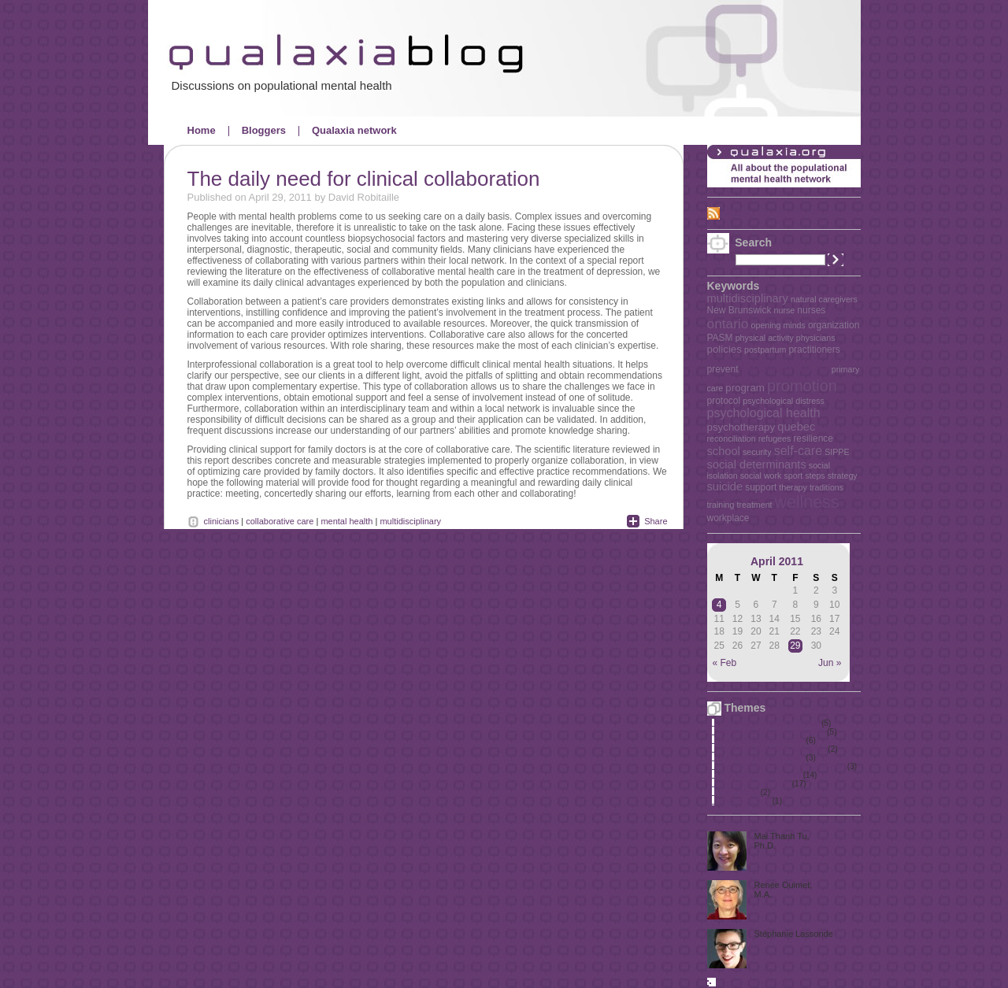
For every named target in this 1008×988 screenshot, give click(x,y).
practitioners (813, 349)
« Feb (725, 662)
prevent (723, 369)
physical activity (765, 337)
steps (815, 475)
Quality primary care (755, 783)
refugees (774, 438)
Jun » (829, 662)
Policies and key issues (760, 775)
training (721, 504)
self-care (798, 450)
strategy (843, 475)
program (745, 388)
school (723, 451)
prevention (785, 365)
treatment (755, 504)
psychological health (764, 413)
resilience (813, 438)
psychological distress (784, 400)
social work (761, 475)
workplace (728, 518)
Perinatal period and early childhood (783, 766)
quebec (796, 426)
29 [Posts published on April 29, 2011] (795, 645)
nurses (811, 310)
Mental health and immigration (772, 731)
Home (201, 130)
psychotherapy (741, 427)
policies (724, 349)
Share (655, 521)
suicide (725, 486)
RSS (733, 212)
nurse (784, 310)
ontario (728, 323)
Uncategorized (745, 801)
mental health (346, 521)
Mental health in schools (762, 740)
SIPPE (837, 452)
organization (833, 325)
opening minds (778, 325)
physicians (816, 337)
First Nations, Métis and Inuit (770, 723)
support (760, 487)
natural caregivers (824, 299)
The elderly (739, 792)
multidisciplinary (747, 298)
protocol (724, 400)
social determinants (756, 464)
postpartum (765, 349)
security (757, 452)
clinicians (221, 521)
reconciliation (731, 438)
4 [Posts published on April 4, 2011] (719, 604)
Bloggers (264, 130)
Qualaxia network (354, 130)
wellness (807, 502)
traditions (826, 487)
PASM (720, 337)
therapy (793, 487)
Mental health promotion (762, 757)
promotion (802, 385)
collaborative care (279, 521)
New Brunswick (739, 310)
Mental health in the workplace (773, 749)
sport (793, 475)
